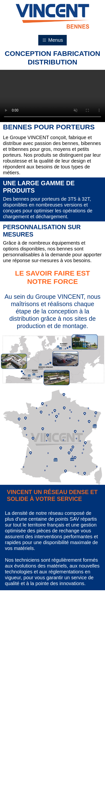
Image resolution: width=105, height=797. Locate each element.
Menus (52, 40)
